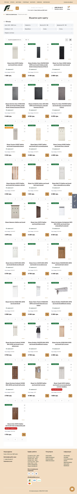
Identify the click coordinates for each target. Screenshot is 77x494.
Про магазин (67, 455)
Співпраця (26, 2)
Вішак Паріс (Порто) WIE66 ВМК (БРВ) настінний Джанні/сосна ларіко (38, 303)
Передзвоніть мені (8, 461)
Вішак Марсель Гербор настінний (15, 222)
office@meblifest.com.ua (33, 477)
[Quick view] (24, 44)
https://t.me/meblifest (36, 473)
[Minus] (8, 80)
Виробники (46, 2)
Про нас (6, 2)
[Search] (29, 7)
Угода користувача (68, 459)
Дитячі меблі (49, 455)
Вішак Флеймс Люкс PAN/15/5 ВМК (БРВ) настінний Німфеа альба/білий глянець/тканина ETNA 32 (38, 64)
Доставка (18, 2)
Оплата (12, 2)
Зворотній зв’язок (68, 462)
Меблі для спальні (50, 460)
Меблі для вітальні (50, 457)
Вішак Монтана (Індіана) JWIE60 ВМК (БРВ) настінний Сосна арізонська (15, 344)
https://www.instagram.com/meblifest (32, 473)
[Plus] (22, 80)
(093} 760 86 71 (59, 7)
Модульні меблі (49, 459)
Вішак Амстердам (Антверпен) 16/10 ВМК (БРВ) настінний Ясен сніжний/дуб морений (61, 224)
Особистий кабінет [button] (68, 2)
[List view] (66, 39)
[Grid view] (70, 39)
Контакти (32, 2)
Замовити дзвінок (59, 9)
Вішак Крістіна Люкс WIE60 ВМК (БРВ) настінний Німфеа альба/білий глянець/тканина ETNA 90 (15, 105)
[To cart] (24, 75)
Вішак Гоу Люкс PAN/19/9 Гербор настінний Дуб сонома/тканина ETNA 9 (61, 105)
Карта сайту (66, 463)
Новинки (39, 2)
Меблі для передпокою (11, 14)
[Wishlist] (24, 47)
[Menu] (17, 8)
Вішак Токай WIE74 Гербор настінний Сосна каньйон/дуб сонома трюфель (62, 384)
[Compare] (24, 50)
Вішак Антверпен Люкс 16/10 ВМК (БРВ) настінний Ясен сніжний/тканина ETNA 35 (38, 105)
